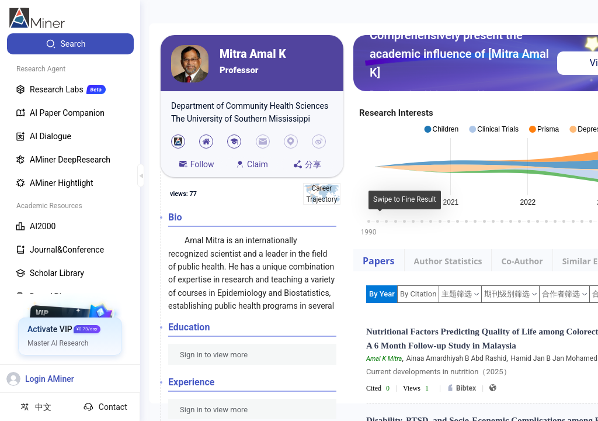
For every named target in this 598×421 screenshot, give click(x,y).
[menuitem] (70, 43)
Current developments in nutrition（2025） (438, 371)
